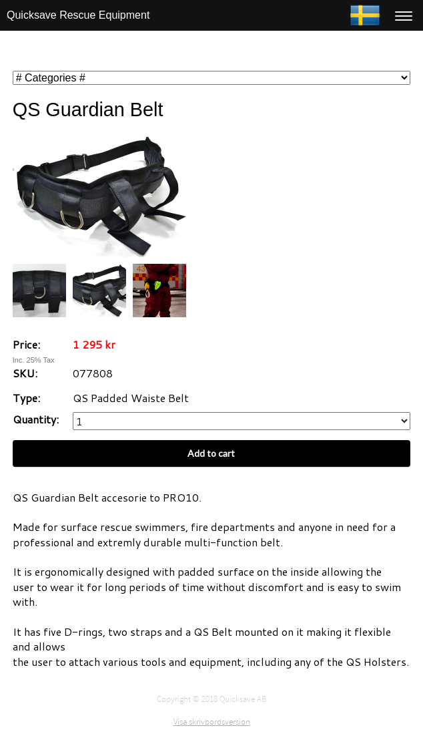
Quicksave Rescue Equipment (78, 15)
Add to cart (211, 453)
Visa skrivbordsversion (211, 722)
